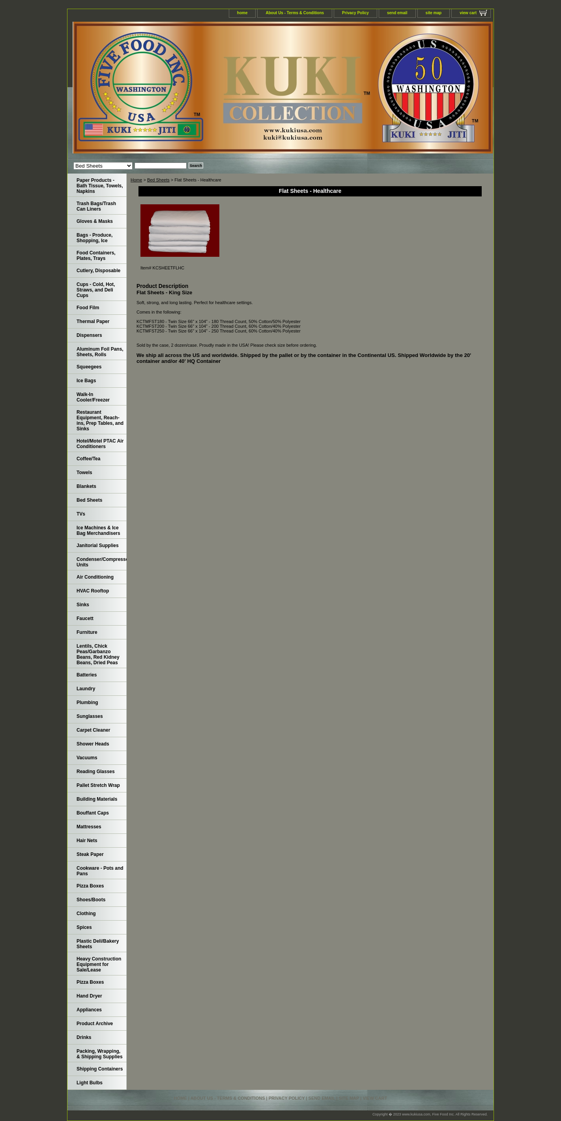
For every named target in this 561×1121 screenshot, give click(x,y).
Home (136, 179)
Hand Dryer (89, 996)
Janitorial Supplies (98, 545)
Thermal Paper (93, 321)
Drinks (84, 1037)
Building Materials (97, 799)
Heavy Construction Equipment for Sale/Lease (99, 964)
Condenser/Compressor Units (102, 562)
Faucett (85, 618)
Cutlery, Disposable (98, 270)
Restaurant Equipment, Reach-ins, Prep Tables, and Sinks (100, 420)
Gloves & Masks (95, 221)
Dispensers (89, 335)
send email (397, 13)
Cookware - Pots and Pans (100, 870)
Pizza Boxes (90, 886)
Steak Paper (90, 854)
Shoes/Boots (91, 899)
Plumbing (87, 702)
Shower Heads (93, 744)
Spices (84, 927)
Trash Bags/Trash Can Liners (96, 206)
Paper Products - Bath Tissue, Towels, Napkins (100, 185)
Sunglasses (90, 716)
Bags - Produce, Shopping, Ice (94, 237)
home (242, 13)
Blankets (86, 486)
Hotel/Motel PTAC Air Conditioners (100, 443)
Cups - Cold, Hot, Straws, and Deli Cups (96, 290)
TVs (81, 514)
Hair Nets (87, 840)
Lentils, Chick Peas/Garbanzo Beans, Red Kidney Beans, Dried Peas (98, 654)
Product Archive (95, 1023)
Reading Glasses (96, 771)
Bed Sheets (158, 179)
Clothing (86, 913)
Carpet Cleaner (93, 730)
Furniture (87, 632)
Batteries (87, 675)
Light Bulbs (90, 1083)
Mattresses (89, 827)
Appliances (89, 1010)
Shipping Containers (100, 1069)
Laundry (86, 688)
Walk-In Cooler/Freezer (93, 397)
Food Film (88, 307)
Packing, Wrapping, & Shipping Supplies (100, 1053)
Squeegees (89, 367)
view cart (468, 13)
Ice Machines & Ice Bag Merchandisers (98, 530)
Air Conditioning (95, 577)
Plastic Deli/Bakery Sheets (98, 943)
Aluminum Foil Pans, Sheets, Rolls (100, 351)
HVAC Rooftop (93, 591)
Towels (84, 472)
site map (434, 13)
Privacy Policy (355, 13)
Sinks (83, 604)
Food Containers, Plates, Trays (96, 255)
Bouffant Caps (93, 813)
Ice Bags (86, 380)
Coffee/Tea (88, 458)
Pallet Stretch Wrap (98, 785)
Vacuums (87, 757)
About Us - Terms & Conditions (295, 13)
